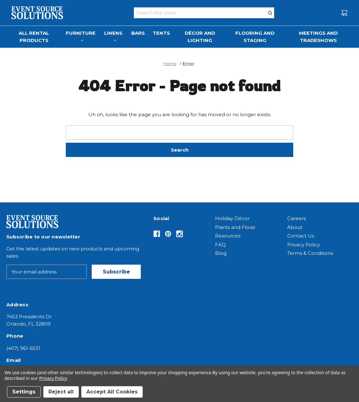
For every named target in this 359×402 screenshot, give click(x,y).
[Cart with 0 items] (344, 12)
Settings (23, 392)
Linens (113, 36)
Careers (296, 218)
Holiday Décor (232, 218)
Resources (227, 236)
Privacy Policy (303, 245)
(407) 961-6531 (23, 348)
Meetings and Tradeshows (318, 36)
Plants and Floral (235, 227)
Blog (220, 253)
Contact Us (300, 236)
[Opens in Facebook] (156, 234)
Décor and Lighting (200, 36)
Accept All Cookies (112, 392)
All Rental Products (34, 36)
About (294, 227)
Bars (138, 33)
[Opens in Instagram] (179, 234)
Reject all (61, 392)
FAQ (220, 245)
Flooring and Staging (255, 36)
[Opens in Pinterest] (168, 234)
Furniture (81, 36)
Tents (161, 33)
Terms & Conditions (310, 253)
